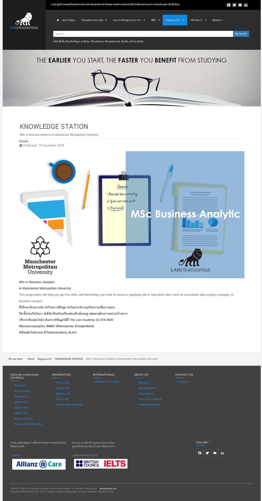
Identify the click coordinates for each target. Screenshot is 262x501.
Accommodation (147, 388)
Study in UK (21, 396)
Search (57, 27)
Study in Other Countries (28, 424)
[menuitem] (65, 20)
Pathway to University (107, 381)
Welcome (143, 382)
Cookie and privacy (148, 404)
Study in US (21, 402)
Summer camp (22, 391)
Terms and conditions (150, 399)
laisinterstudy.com (107, 488)
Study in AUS (21, 407)
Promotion (20, 385)
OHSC (16, 455)
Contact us (184, 381)
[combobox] (143, 34)
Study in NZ (20, 413)
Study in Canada (23, 418)
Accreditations (146, 393)
